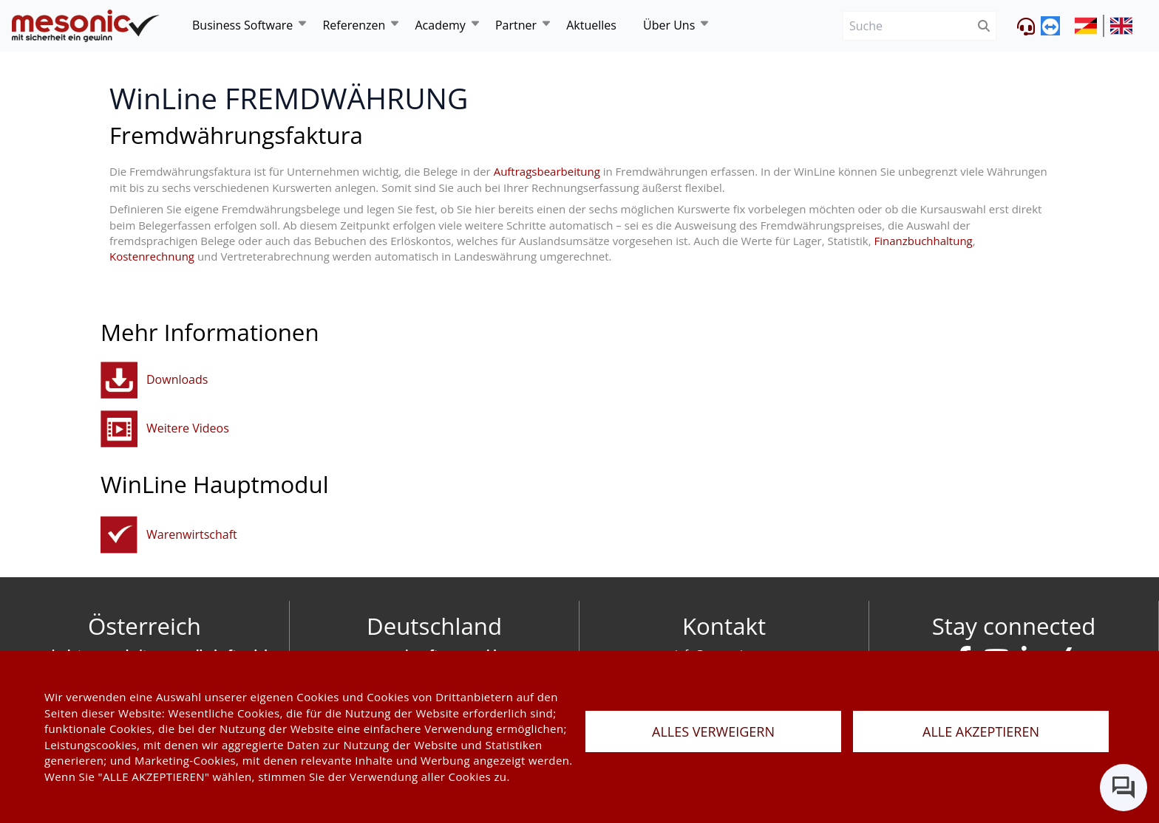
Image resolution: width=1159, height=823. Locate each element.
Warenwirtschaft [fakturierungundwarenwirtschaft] (191, 534)
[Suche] (907, 26)
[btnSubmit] (984, 26)
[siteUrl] (1089, 26)
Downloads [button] (177, 379)
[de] (86, 26)
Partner (516, 25)
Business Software (242, 25)
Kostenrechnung (151, 256)
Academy (440, 25)
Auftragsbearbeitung (547, 171)
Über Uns (669, 25)
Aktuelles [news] (591, 25)
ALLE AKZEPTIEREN (980, 731)
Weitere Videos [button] (187, 428)
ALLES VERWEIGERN (713, 731)
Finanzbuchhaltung (923, 240)
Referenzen (353, 25)
